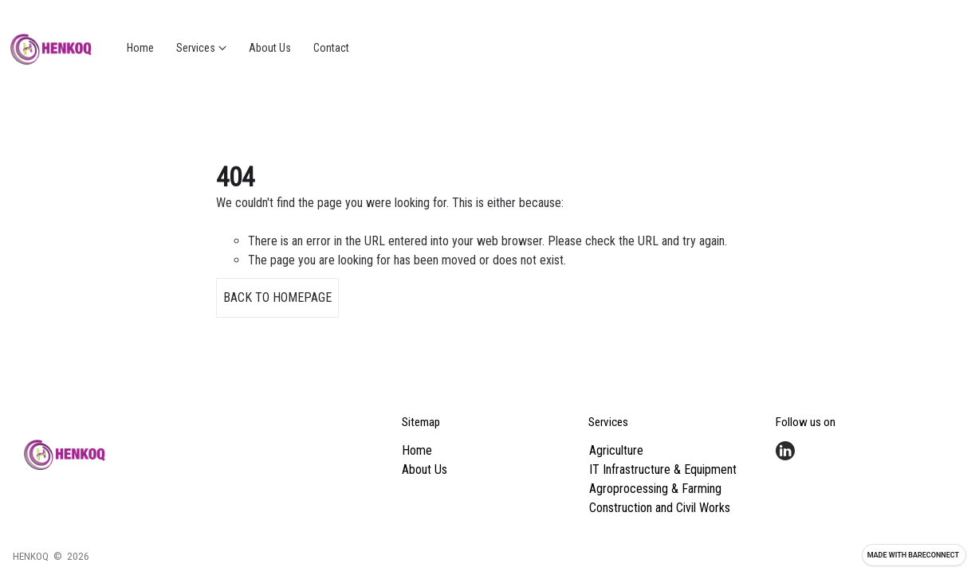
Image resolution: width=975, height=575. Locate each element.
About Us (424, 469)
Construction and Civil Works (659, 507)
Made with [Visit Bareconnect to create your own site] (913, 555)
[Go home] (51, 48)
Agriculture (616, 450)
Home (417, 450)
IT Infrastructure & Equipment (663, 469)
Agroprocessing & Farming (655, 488)
